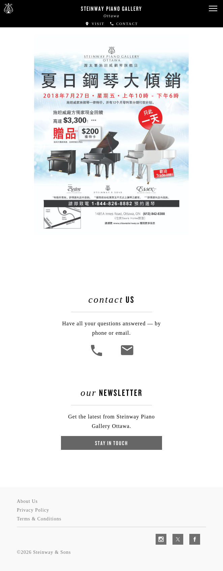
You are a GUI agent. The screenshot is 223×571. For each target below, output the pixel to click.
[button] (213, 8)
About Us (27, 501)
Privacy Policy (33, 510)
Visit (94, 24)
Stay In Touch (111, 442)
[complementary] (174, 534)
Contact (123, 24)
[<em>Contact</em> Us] (127, 355)
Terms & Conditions (39, 518)
